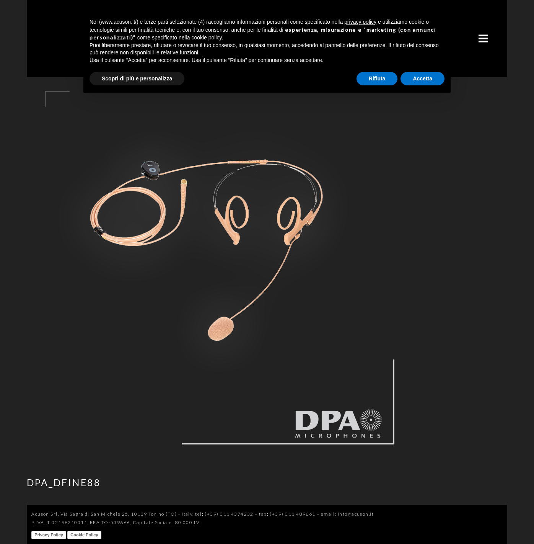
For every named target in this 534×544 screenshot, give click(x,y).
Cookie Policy (84, 535)
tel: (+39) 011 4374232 (224, 514)
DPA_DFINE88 (64, 482)
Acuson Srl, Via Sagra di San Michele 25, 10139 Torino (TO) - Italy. (112, 514)
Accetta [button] (422, 78)
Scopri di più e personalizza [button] (137, 78)
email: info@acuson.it (347, 514)
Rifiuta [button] (377, 78)
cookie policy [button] (206, 37)
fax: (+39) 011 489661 (287, 514)
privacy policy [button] (360, 22)
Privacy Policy (48, 535)
